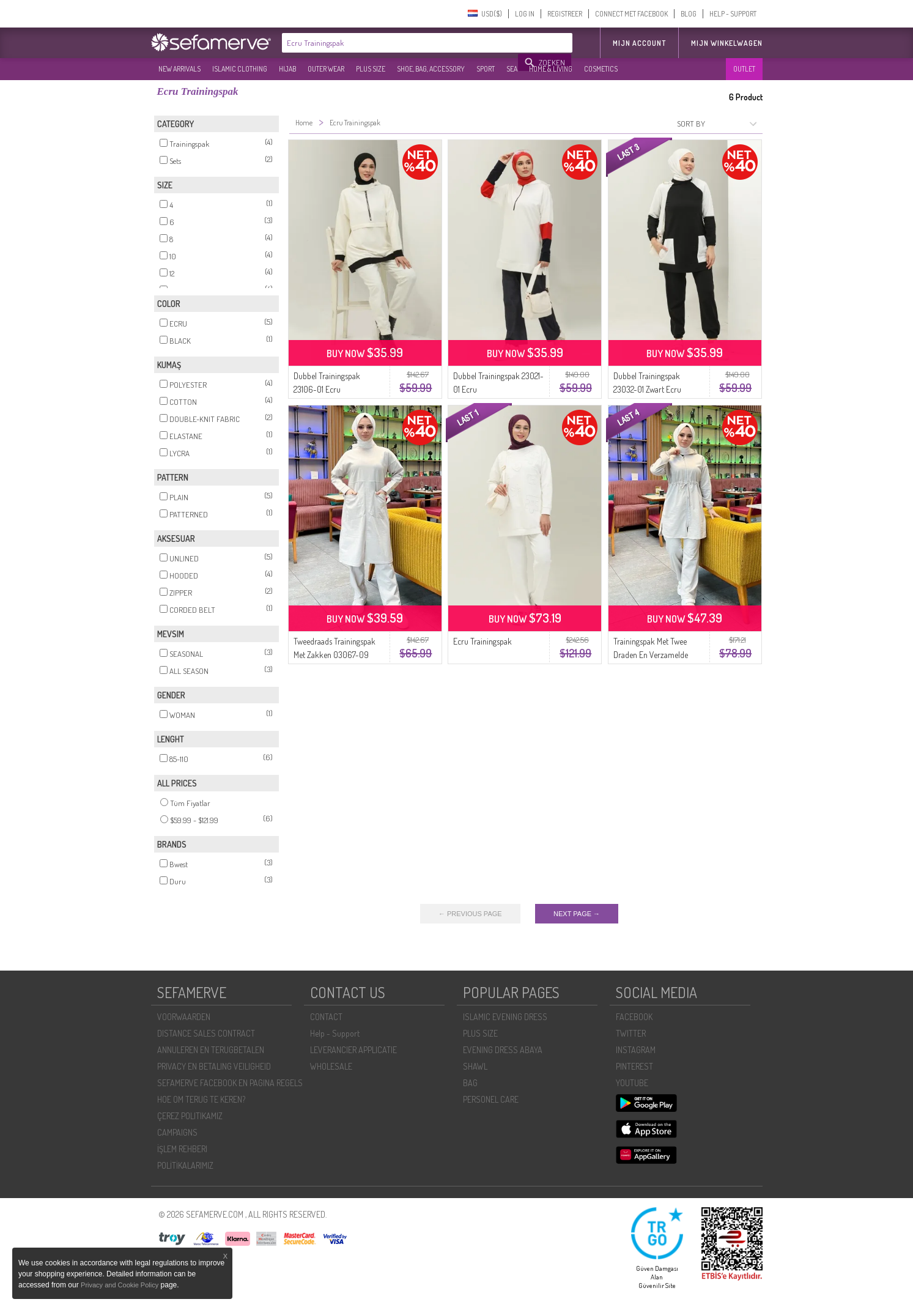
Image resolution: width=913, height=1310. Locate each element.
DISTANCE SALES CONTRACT (206, 1033)
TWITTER (631, 1033)
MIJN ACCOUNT (639, 43)
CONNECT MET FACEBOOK (631, 13)
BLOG (689, 13)
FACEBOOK (634, 1017)
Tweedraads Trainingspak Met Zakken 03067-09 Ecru (334, 654)
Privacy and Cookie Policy (119, 1285)
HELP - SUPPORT (732, 13)
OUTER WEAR (326, 68)
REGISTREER (564, 13)
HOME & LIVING (550, 68)
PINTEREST (634, 1066)
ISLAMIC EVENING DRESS (505, 1017)
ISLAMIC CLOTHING (239, 68)
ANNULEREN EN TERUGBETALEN (210, 1050)
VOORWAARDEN (183, 1017)
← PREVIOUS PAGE (470, 913)
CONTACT (326, 1017)
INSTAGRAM (636, 1050)
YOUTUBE (632, 1083)
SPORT (485, 68)
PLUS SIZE (370, 68)
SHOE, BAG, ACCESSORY (431, 68)
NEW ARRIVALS (179, 68)
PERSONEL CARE (491, 1099)
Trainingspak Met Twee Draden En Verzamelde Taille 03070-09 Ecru (650, 654)
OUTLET (744, 68)
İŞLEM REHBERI (182, 1149)
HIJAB (287, 68)
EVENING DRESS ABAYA (502, 1050)
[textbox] (400, 43)
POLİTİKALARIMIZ (185, 1165)
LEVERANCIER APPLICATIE (353, 1050)
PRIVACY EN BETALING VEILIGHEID (214, 1066)
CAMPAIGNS (177, 1132)
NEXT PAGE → (576, 913)
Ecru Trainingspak (482, 641)
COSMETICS (601, 68)
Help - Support (335, 1033)
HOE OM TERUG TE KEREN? (201, 1099)
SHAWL (475, 1066)
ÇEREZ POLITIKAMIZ (190, 1116)
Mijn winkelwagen (727, 43)
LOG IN (524, 13)
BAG (470, 1083)
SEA (511, 68)
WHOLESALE (331, 1066)
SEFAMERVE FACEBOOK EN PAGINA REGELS (230, 1083)
